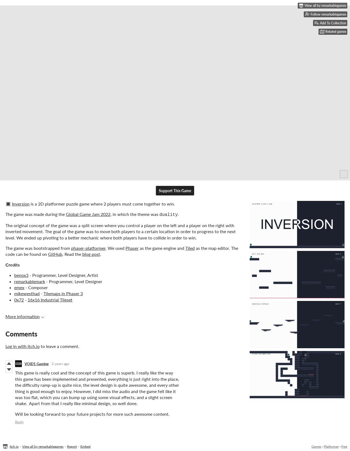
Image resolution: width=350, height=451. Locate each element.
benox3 (21, 274)
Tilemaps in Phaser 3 (63, 292)
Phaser (132, 247)
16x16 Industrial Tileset (50, 299)
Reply (19, 421)
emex (19, 286)
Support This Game (175, 190)
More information (24, 315)
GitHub (55, 253)
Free (344, 446)
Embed (85, 446)
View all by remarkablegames (42, 446)
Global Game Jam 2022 (88, 214)
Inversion (21, 203)
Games (316, 446)
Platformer (331, 446)
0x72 (19, 299)
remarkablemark (29, 280)
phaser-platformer (88, 247)
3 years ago (60, 363)
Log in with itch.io (22, 345)
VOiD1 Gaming (37, 363)
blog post (91, 253)
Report (72, 446)
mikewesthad (27, 292)
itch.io (14, 446)
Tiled (190, 247)
